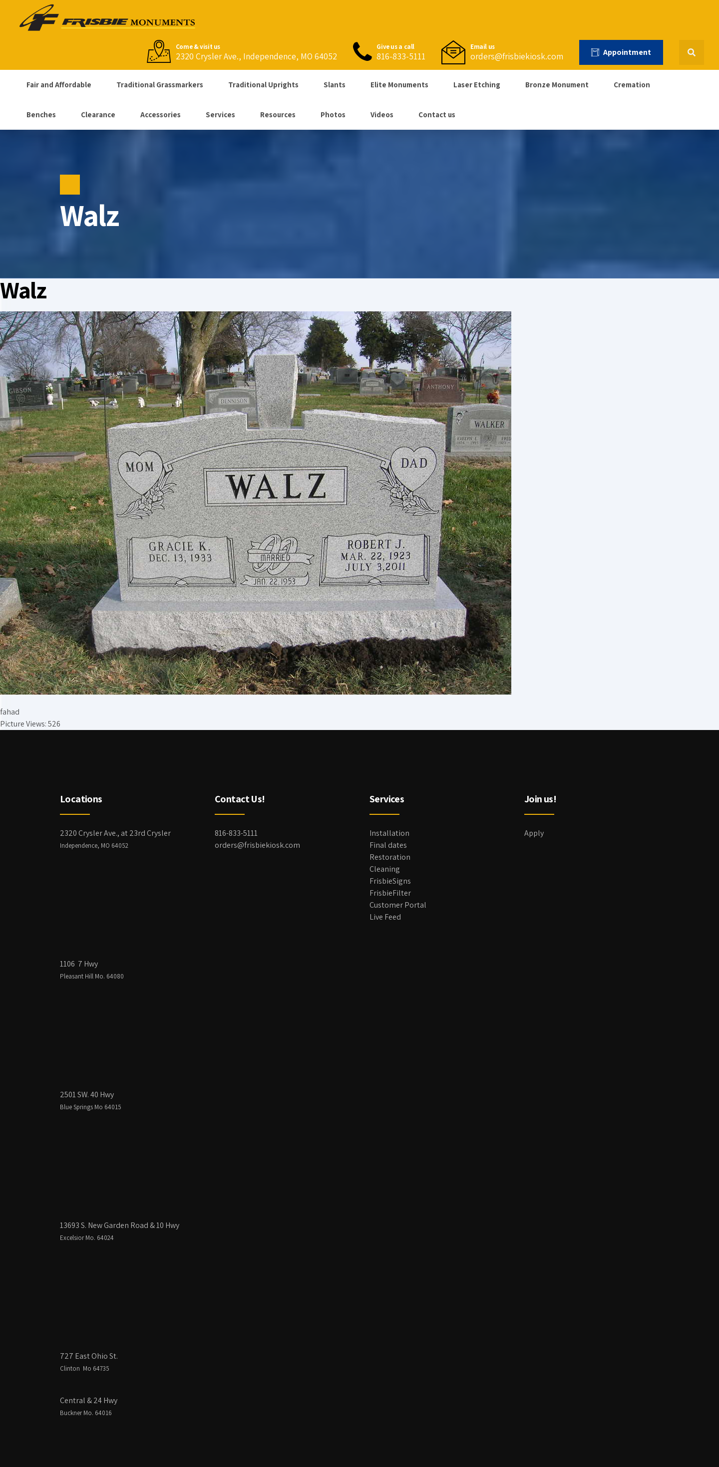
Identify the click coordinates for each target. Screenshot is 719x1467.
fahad (9, 712)
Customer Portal (397, 905)
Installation (389, 833)
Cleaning (384, 869)
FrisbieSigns (390, 881)
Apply (534, 833)
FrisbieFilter (390, 893)
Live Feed (385, 917)
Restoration (389, 857)
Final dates (388, 845)
